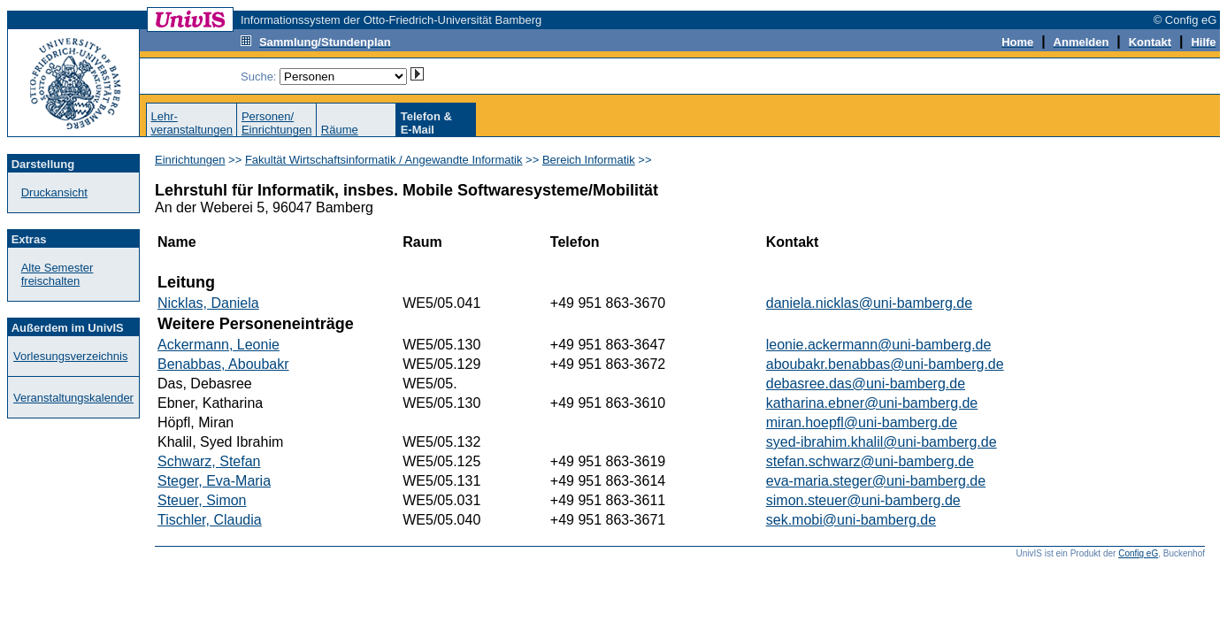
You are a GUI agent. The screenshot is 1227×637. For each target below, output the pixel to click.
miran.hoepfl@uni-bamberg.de (861, 422)
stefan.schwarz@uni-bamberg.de (870, 461)
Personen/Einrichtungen (277, 123)
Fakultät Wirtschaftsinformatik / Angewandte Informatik (384, 159)
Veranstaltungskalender (73, 397)
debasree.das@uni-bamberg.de (865, 383)
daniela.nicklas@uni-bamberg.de (869, 303)
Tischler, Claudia (209, 519)
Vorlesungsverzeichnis (70, 356)
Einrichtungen (190, 159)
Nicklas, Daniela (208, 303)
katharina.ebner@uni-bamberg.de (872, 403)
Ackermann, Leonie (218, 344)
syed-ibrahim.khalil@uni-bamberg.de (881, 441)
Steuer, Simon (202, 500)
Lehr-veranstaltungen (191, 123)
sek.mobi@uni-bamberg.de (851, 519)
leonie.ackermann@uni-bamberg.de (879, 344)
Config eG (1138, 553)
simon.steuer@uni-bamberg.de (863, 500)
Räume (339, 129)
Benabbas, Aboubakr (223, 364)
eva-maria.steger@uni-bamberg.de (875, 480)
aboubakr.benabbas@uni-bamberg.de (885, 364)
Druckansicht (54, 192)
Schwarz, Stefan (209, 461)
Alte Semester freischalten (57, 274)
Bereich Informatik (588, 159)
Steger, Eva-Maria (214, 480)
